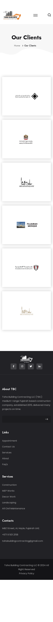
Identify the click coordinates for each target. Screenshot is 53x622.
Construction (9, 484)
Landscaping (9, 502)
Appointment (9, 440)
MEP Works (8, 490)
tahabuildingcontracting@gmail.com (22, 541)
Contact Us (8, 446)
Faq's (5, 464)
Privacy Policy (26, 573)
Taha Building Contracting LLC (21, 565)
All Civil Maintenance (13, 508)
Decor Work (9, 496)
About (5, 458)
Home (17, 45)
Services (6, 452)
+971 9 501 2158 (10, 534)
